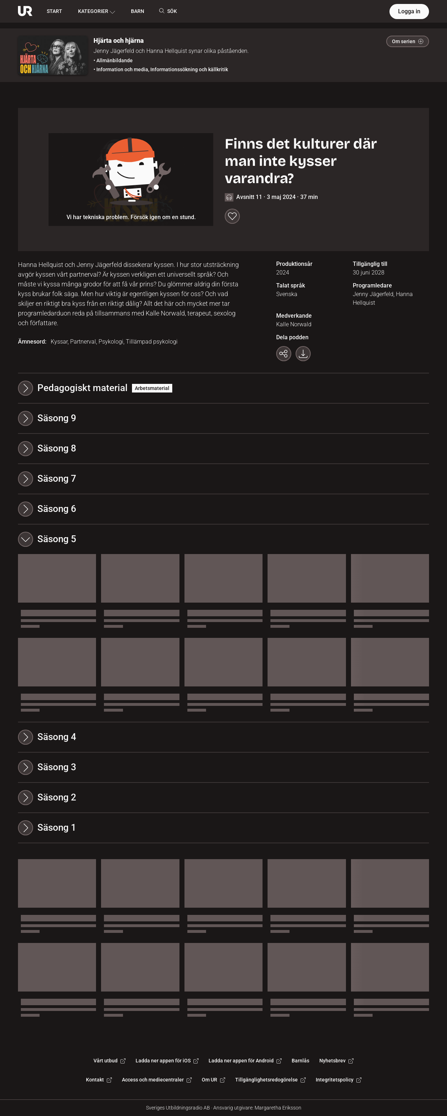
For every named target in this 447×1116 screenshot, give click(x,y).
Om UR (213, 1080)
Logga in (409, 11)
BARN (137, 11)
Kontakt (99, 1080)
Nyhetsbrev (336, 1060)
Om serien (407, 41)
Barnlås (300, 1060)
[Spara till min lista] (232, 216)
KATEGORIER (96, 11)
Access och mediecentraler (157, 1080)
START (54, 11)
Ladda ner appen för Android (245, 1060)
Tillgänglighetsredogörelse (270, 1080)
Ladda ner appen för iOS (167, 1060)
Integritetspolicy (338, 1080)
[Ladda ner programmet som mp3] (303, 353)
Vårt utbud (109, 1060)
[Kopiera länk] (283, 353)
